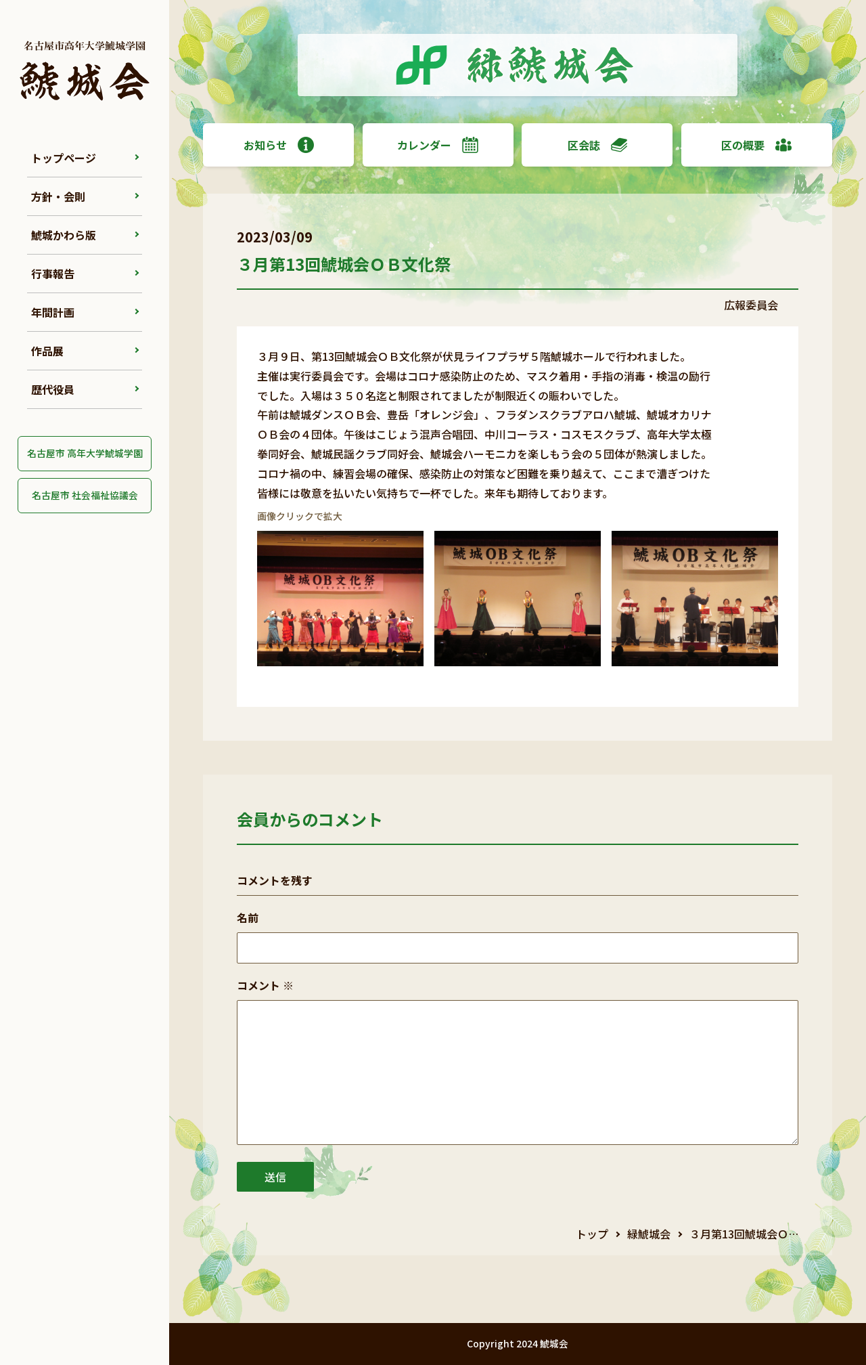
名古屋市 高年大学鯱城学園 (85, 453)
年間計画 (52, 312)
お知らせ (279, 145)
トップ (592, 1234)
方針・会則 (58, 196)
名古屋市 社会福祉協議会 (85, 495)
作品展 (47, 351)
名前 (247, 917)
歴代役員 (52, 389)
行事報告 (52, 273)
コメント (265, 985)
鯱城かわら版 (63, 235)
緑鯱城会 (648, 1234)
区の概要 (756, 145)
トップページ (63, 158)
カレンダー (437, 145)
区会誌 (597, 145)
